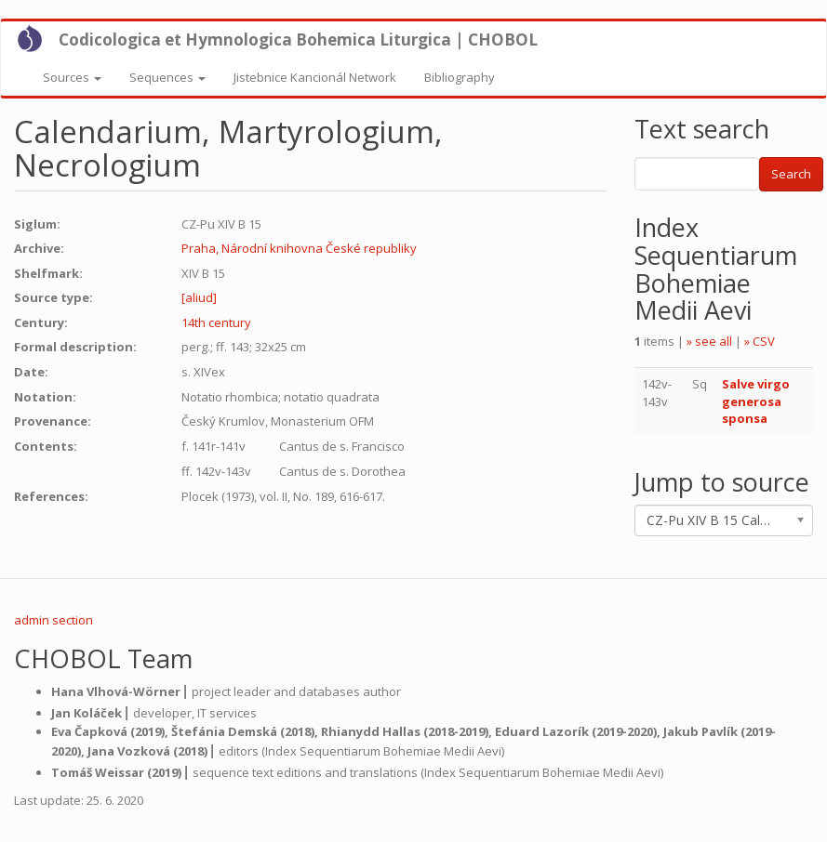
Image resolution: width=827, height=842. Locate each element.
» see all (709, 341)
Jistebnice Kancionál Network (314, 77)
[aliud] (199, 297)
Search (791, 173)
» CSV (759, 341)
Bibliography (459, 77)
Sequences (167, 77)
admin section (53, 620)
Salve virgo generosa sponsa (756, 401)
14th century (216, 322)
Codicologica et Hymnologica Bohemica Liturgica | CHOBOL (298, 39)
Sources (72, 77)
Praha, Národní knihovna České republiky (299, 248)
